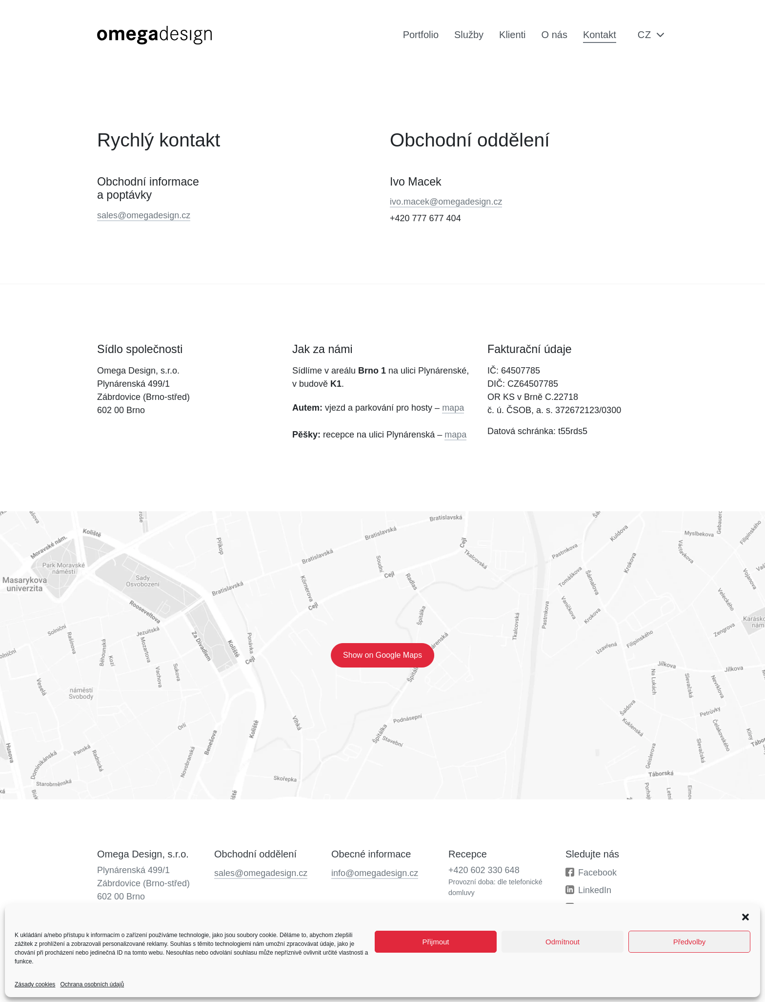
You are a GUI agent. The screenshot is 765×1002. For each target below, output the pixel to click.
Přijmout (435, 942)
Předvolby (689, 942)
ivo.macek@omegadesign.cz (446, 202)
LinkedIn (594, 890)
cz (644, 34)
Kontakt (599, 34)
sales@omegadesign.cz (143, 215)
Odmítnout (562, 942)
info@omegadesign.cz (374, 873)
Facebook (597, 872)
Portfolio (421, 34)
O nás (554, 34)
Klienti (512, 34)
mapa (453, 408)
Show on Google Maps (382, 655)
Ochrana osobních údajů (92, 984)
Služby (468, 34)
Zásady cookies (35, 984)
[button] (745, 916)
